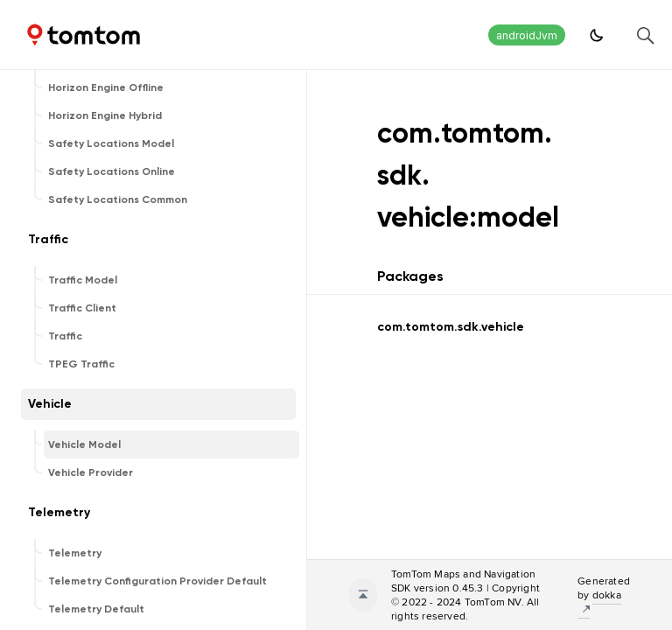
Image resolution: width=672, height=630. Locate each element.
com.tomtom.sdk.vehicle (450, 326)
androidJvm (526, 35)
